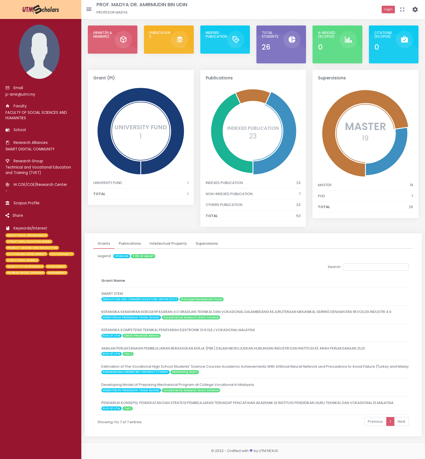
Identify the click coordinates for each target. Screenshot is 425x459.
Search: (368, 267)
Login (388, 9)
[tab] (103, 243)
